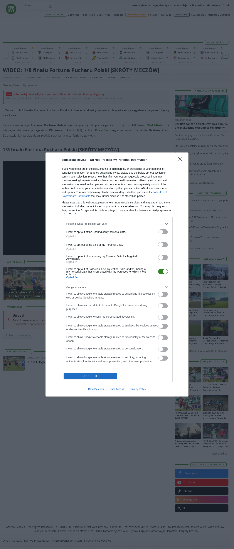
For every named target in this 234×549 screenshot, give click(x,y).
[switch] (163, 231)
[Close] (181, 160)
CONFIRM (90, 376)
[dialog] (117, 274)
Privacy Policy (138, 389)
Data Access (117, 389)
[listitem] (117, 224)
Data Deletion (96, 389)
